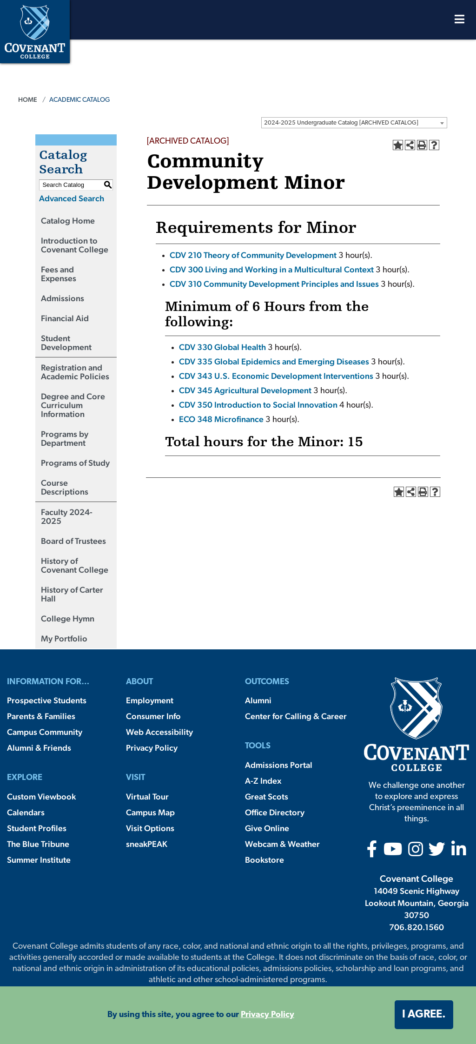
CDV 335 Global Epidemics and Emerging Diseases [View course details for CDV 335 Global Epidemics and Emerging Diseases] (274, 361)
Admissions (62, 298)
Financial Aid (65, 318)
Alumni (258, 700)
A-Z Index (263, 781)
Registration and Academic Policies (75, 372)
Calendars (26, 812)
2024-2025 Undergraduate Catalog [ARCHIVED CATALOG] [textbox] (341, 123)
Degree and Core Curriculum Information (73, 405)
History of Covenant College (74, 565)
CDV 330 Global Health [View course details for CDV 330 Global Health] (222, 347)
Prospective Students (46, 700)
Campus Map (150, 812)
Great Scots (266, 796)
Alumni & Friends (39, 748)
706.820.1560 (416, 927)
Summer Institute (39, 860)
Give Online (267, 828)
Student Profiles (36, 828)
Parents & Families (41, 716)
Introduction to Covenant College (74, 245)
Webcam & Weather (282, 844)
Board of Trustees (73, 541)
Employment (149, 700)
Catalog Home (68, 220)
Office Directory (274, 812)
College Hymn (67, 618)
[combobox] (354, 122)
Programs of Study (75, 463)
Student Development (66, 342)
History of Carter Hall (72, 594)
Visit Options (150, 828)
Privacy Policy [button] (267, 1015)
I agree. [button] (424, 1014)
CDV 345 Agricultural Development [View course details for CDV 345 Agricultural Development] (245, 390)
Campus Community (44, 732)
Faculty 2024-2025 (67, 516)
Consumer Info (153, 716)
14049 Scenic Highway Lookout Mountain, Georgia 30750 (417, 903)
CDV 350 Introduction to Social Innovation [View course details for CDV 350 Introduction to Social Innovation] (258, 405)
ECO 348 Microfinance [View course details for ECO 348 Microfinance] (221, 419)
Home (27, 99)
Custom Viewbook (41, 796)
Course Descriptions (64, 487)
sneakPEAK (146, 844)
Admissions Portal (278, 765)
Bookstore (264, 860)
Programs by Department (64, 438)
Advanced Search (71, 198)
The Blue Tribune (38, 844)
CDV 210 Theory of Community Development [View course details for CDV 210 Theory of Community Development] (253, 255)
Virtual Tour (147, 796)
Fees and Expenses (58, 273)
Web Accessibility (159, 732)
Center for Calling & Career (296, 716)
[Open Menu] (459, 21)
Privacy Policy (152, 748)
